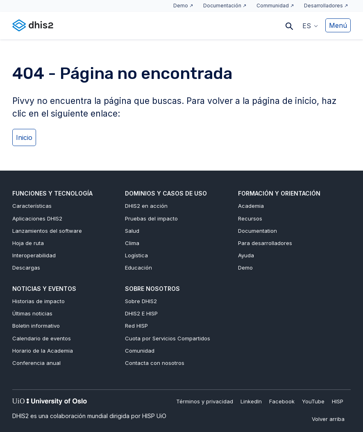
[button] (310, 25)
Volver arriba (328, 419)
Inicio (24, 137)
